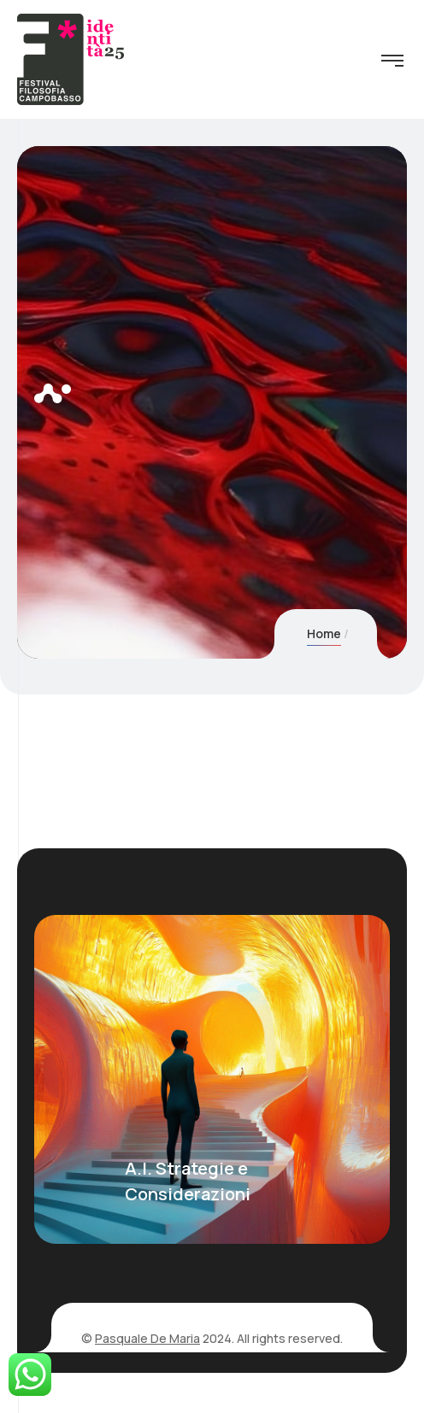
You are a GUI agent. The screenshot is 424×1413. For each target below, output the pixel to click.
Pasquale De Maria (147, 1338)
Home (324, 633)
